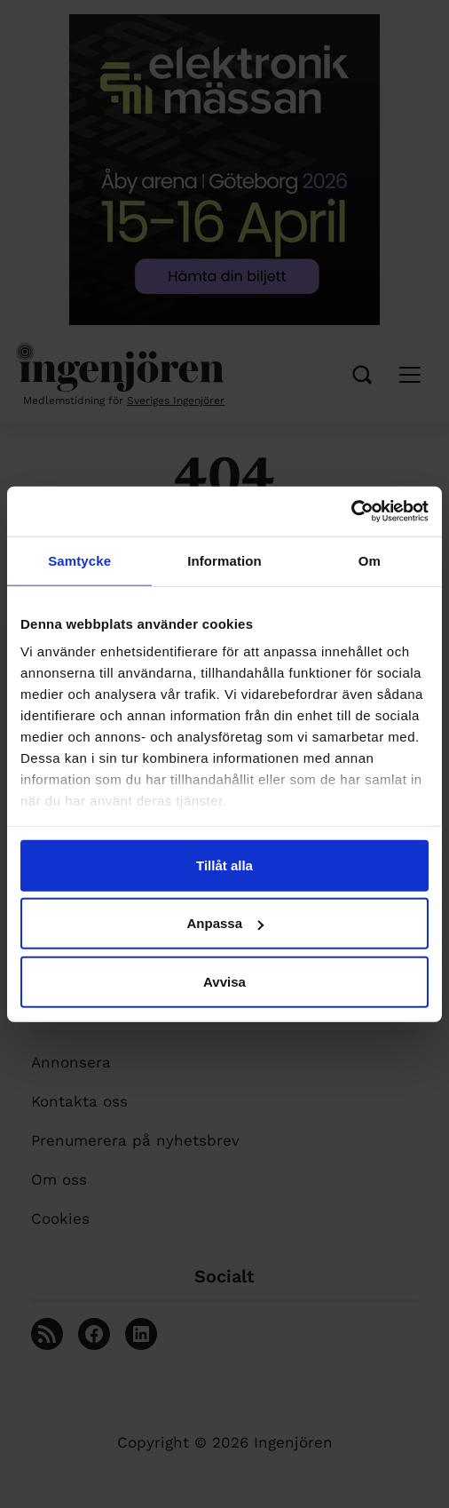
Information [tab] (224, 559)
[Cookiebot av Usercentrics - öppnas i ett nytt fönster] (351, 511)
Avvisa (224, 980)
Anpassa (225, 923)
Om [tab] (369, 559)
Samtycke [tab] (79, 559)
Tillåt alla (224, 864)
